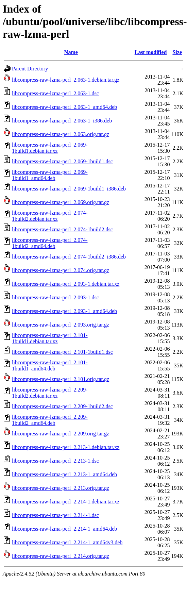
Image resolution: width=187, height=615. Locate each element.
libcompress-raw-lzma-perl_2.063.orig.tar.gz (60, 134)
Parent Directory (30, 68)
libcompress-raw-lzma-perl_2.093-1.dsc (55, 297)
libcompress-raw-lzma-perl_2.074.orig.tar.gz (60, 270)
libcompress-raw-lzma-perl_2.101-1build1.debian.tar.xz (50, 338)
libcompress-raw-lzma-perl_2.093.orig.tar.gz (60, 325)
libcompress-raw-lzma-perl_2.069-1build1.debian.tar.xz (50, 148)
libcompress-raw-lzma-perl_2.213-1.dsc (55, 461)
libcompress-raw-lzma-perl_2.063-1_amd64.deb (64, 107)
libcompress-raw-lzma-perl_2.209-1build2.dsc (62, 406)
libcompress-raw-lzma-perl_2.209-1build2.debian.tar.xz (50, 393)
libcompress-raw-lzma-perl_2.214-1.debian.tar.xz (65, 501)
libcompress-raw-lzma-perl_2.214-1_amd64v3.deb (67, 542)
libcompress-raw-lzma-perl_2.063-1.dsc (55, 93)
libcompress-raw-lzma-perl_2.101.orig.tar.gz (60, 379)
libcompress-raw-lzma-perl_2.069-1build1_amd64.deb (50, 175)
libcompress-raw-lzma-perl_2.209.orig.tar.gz (60, 433)
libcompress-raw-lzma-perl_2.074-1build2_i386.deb (69, 257)
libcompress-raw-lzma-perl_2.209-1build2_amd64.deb (50, 420)
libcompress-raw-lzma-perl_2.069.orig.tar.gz (60, 202)
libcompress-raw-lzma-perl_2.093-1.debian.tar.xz (65, 284)
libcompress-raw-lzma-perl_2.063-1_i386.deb (62, 120)
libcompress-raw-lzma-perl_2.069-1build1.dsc (62, 161)
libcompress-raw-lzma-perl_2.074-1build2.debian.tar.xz (50, 216)
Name (71, 52)
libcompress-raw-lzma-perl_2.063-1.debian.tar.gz (65, 80)
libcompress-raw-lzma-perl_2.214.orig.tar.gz (60, 556)
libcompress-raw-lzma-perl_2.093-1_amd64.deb (64, 311)
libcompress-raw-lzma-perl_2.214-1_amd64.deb (64, 529)
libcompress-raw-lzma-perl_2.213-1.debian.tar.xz (65, 447)
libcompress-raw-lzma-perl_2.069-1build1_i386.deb (69, 189)
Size (177, 52)
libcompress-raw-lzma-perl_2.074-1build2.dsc (62, 229)
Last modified (151, 52)
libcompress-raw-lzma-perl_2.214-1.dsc (55, 515)
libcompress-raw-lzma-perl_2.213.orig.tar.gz (60, 488)
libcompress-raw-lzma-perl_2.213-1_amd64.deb (64, 474)
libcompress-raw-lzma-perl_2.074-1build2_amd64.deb (50, 243)
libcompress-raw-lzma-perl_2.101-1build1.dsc (62, 352)
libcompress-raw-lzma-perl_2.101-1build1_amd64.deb (50, 365)
